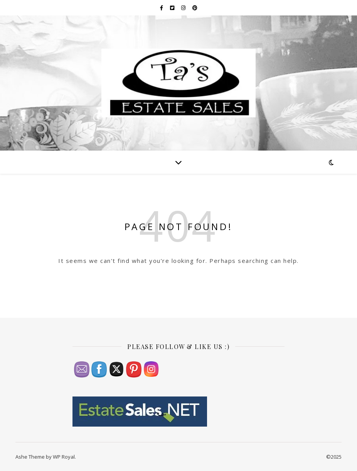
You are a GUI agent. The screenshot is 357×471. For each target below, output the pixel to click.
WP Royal (64, 456)
